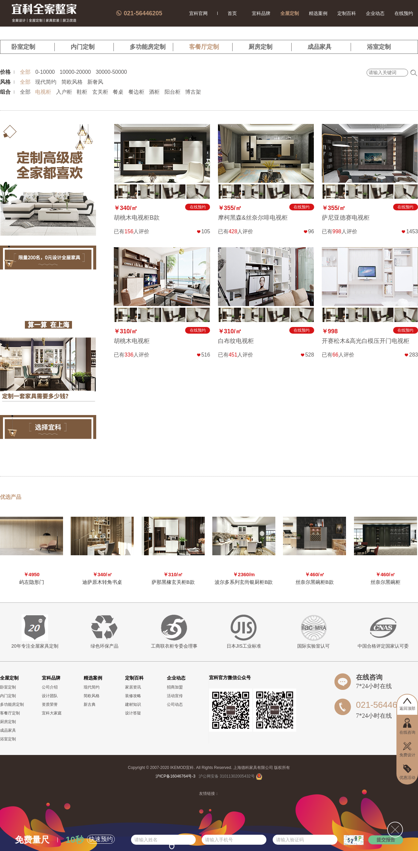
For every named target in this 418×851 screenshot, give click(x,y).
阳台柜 (172, 92)
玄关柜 (100, 92)
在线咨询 (369, 677)
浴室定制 (379, 47)
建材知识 (133, 704)
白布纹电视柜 (236, 341)
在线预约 (403, 13)
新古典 (90, 704)
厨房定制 (260, 47)
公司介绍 (50, 687)
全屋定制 (289, 13)
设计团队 (50, 695)
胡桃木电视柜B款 (137, 217)
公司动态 (175, 704)
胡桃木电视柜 (132, 341)
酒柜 (154, 92)
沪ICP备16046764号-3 (175, 776)
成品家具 (319, 47)
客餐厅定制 (204, 47)
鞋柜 (82, 92)
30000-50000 (111, 72)
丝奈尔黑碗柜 (385, 582)
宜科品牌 (261, 13)
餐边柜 (136, 92)
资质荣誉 (50, 704)
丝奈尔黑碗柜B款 (315, 582)
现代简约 (45, 82)
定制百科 (346, 13)
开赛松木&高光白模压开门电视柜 (365, 341)
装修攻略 (133, 695)
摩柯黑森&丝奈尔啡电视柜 (253, 217)
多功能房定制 (148, 47)
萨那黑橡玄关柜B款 (173, 582)
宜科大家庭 (52, 713)
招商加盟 (175, 687)
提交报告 (386, 839)
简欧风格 (72, 82)
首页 (232, 13)
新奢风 (95, 82)
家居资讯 (133, 687)
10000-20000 (75, 72)
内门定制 (83, 47)
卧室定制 (23, 47)
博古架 (193, 92)
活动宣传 (175, 695)
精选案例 (318, 13)
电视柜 (43, 92)
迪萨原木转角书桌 (102, 582)
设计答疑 (133, 713)
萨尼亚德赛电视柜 (346, 217)
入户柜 (64, 92)
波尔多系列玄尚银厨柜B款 (244, 582)
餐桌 (118, 92)
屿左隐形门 (31, 582)
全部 (25, 72)
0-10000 (45, 72)
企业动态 (375, 13)
